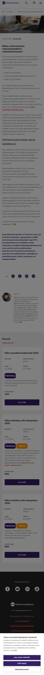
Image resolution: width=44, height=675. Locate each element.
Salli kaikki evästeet (22, 657)
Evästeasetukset (22, 669)
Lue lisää (14, 650)
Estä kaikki (22, 663)
